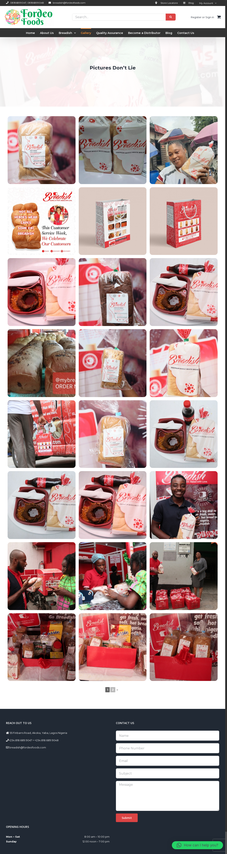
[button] (197, 845)
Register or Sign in (202, 17)
